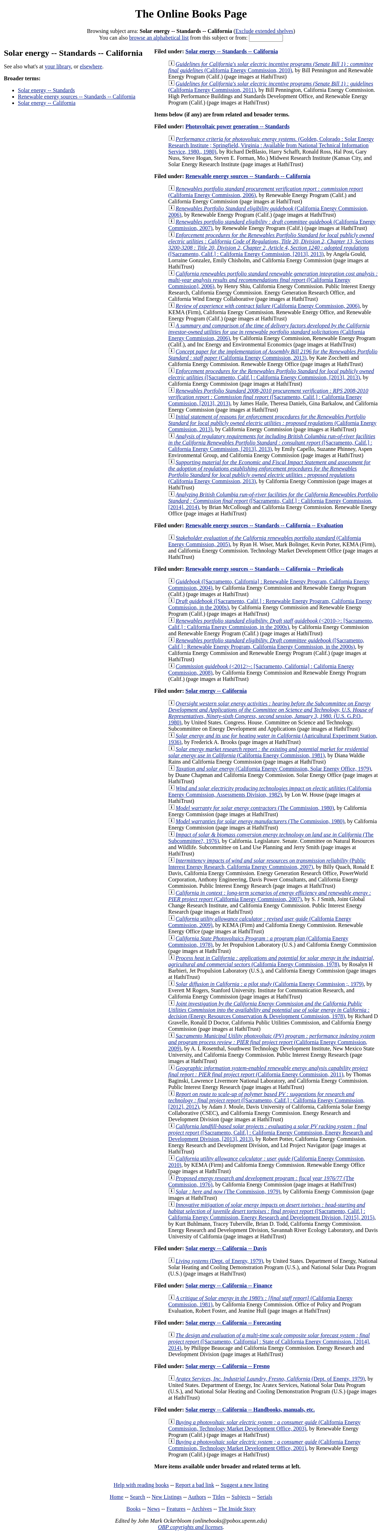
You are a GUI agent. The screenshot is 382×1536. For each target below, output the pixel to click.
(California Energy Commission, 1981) (268, 752)
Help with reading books (141, 1485)
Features (175, 1509)
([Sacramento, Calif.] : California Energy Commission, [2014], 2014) (273, 501)
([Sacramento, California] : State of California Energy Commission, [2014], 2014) (269, 1341)
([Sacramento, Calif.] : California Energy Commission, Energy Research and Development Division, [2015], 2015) (271, 1211)
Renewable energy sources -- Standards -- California (77, 97)
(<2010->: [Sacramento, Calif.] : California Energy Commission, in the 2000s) (270, 624)
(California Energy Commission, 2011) (268, 1071)
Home (116, 1497)
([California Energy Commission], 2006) (273, 280)
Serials (264, 1497)
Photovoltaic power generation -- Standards (237, 126)
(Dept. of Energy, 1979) (219, 1261)
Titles (219, 1497)
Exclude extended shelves (264, 31)
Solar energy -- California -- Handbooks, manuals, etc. (249, 1410)
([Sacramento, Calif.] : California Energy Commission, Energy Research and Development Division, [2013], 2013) (270, 1132)
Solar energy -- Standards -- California (231, 51)
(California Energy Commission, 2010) (270, 67)
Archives (202, 1509)
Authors (197, 1497)
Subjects (240, 1497)
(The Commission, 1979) (228, 1192)
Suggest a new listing (244, 1485)
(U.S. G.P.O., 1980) (270, 713)
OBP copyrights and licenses (190, 1527)
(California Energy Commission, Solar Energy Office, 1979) (273, 769)
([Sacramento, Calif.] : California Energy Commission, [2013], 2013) (271, 244)
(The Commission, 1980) (255, 808)
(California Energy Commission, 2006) (268, 306)
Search (137, 1497)
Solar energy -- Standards (46, 90)
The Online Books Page (191, 13)
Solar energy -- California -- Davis (225, 1248)
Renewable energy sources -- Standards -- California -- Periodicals (264, 569)
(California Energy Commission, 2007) (269, 896)
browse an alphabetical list (159, 38)
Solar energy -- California (47, 103)
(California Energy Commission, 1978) (271, 961)
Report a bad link (194, 1485)
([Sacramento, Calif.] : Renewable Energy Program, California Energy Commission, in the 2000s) (266, 643)
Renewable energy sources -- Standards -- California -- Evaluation (264, 525)
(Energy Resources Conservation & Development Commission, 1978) (269, 1010)
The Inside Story (237, 1509)
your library (58, 66)
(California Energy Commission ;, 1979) (270, 984)
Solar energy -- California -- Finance (228, 1285)
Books (133, 1509)
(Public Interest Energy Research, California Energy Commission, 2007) (267, 864)
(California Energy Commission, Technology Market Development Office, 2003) (264, 1425)
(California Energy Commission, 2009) (271, 1042)
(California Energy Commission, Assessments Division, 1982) (269, 791)
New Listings (167, 1497)
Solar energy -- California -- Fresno (227, 1366)
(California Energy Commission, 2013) (273, 355)
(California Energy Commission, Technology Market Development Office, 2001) (264, 1445)
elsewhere (91, 66)
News (153, 1509)
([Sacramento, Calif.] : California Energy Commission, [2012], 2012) (266, 1100)
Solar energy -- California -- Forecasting (233, 1323)
